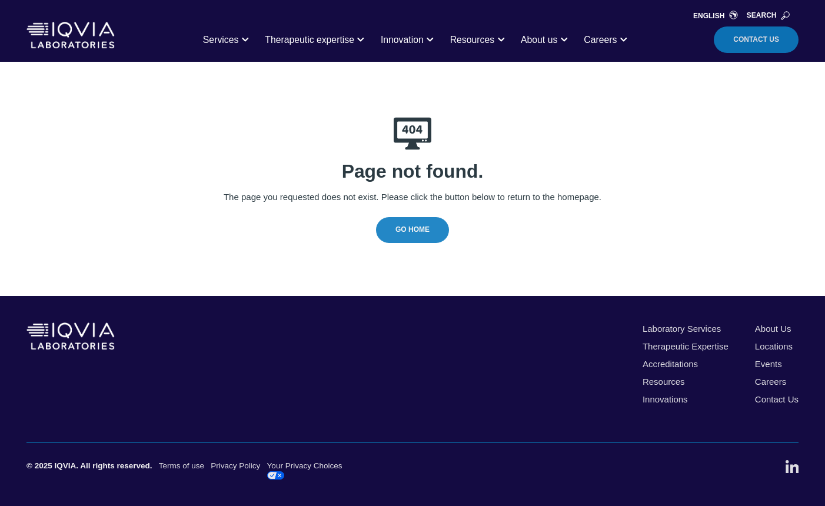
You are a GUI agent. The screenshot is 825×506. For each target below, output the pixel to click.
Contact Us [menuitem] (777, 399)
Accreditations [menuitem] (670, 364)
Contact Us (756, 39)
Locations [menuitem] (774, 346)
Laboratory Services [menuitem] (682, 329)
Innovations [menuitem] (665, 399)
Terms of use (181, 465)
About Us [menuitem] (773, 329)
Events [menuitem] (768, 364)
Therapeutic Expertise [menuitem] (685, 346)
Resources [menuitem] (664, 382)
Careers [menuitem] (770, 382)
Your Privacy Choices (304, 470)
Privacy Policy (235, 465)
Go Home (412, 229)
